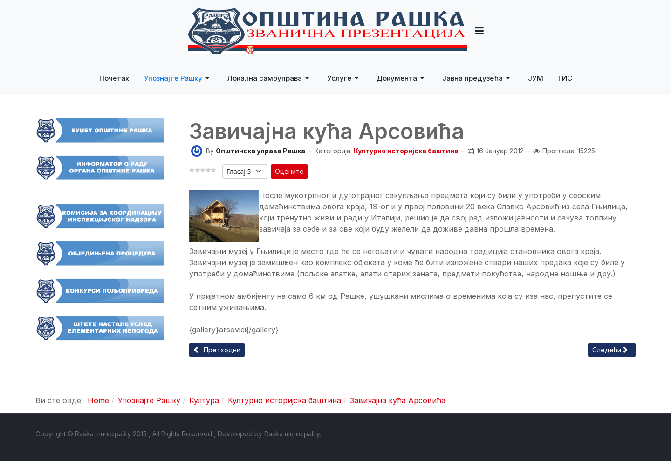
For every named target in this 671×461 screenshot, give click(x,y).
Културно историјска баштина (406, 151)
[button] (479, 31)
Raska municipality (292, 434)
